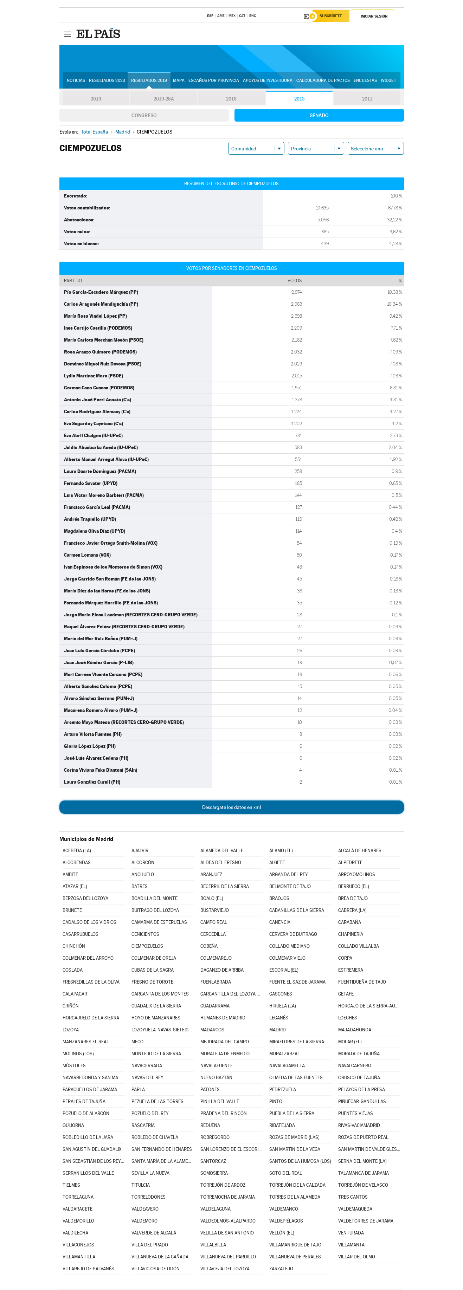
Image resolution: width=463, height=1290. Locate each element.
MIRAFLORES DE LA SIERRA (296, 1042)
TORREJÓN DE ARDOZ (222, 1186)
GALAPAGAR (75, 995)
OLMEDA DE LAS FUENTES (296, 1078)
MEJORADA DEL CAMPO (224, 1042)
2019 (96, 100)
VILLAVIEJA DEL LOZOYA (225, 1269)
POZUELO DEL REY (150, 1114)
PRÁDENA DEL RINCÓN (223, 1114)
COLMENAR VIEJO (287, 959)
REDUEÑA (210, 1126)
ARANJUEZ (211, 875)
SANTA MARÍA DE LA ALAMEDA (162, 1162)
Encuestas (365, 81)
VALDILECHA (75, 1234)
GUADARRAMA (215, 1007)
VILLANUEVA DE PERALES (295, 1257)
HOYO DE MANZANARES (155, 1019)
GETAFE (346, 995)
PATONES (210, 1090)
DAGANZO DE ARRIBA (222, 971)
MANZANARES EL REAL (86, 1042)
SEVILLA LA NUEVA (150, 1174)
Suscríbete (332, 16)
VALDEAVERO (145, 1210)
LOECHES (347, 1019)
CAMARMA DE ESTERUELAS (159, 923)
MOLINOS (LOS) (78, 1054)
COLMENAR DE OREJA (153, 959)
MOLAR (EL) (350, 1042)
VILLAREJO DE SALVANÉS (88, 1269)
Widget (388, 81)
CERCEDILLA (213, 935)
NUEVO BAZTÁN (216, 1078)
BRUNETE (72, 911)
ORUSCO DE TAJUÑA (359, 1078)
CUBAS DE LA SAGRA (152, 971)
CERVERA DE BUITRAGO (293, 935)
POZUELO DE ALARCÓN (86, 1114)
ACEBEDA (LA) (77, 851)
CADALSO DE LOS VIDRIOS (89, 923)
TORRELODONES (148, 1198)
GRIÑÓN (71, 1007)
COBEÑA (209, 947)
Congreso (144, 116)
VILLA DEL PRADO (149, 1246)
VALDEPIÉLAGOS (286, 1222)
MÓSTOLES (74, 1066)
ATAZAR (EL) (75, 887)
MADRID (277, 1030)
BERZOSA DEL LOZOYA (85, 899)
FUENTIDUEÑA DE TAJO (362, 983)
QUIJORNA (73, 1126)
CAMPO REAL (213, 923)
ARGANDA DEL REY (288, 875)
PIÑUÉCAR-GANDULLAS (362, 1102)
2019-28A (163, 100)
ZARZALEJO (281, 1269)
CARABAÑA (349, 923)
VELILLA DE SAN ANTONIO (227, 1234)
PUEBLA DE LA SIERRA (291, 1114)
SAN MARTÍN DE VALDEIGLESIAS (369, 1150)
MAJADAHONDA (354, 1030)
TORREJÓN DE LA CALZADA (297, 1186)
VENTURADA (351, 1234)
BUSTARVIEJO (214, 911)
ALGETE (277, 863)
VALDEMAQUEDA (355, 1210)
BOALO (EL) (211, 899)
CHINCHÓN (74, 947)
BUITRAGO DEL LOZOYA (155, 911)
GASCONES (280, 995)
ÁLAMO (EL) (281, 851)
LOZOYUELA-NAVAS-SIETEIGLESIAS (162, 1030)
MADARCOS (212, 1030)
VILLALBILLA (213, 1246)
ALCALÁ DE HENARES (359, 851)
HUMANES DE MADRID (222, 1019)
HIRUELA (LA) (282, 1007)
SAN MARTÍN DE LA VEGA (294, 1150)
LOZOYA (71, 1030)
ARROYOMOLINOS (356, 875)
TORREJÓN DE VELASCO (363, 1186)
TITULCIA (140, 1186)
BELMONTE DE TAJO (290, 887)
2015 (299, 100)
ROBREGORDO (215, 1138)
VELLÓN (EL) (281, 1234)
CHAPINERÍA (350, 935)
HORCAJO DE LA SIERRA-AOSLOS (369, 1007)
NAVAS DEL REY (147, 1078)
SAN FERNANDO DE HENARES (161, 1150)
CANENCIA (279, 923)
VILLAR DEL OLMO (356, 1257)
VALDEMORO (144, 1222)
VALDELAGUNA (215, 1210)
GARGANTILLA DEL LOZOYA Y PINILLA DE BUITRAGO (231, 995)
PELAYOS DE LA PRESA (361, 1090)
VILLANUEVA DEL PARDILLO (228, 1257)
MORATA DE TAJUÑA (359, 1054)
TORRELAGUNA (78, 1198)
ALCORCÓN (142, 863)
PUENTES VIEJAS (355, 1114)
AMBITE (70, 875)
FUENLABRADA (215, 983)
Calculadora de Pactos (323, 81)
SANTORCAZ (213, 1162)
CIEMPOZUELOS (147, 947)
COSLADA (73, 971)
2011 (367, 100)
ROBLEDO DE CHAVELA (154, 1138)
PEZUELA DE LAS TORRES (157, 1102)
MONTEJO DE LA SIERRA (156, 1054)
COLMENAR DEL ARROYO (88, 959)
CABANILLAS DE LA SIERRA (296, 911)
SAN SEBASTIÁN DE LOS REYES (93, 1162)
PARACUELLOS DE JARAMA (90, 1090)
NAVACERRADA (146, 1066)
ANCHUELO (142, 875)
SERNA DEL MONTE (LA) (362, 1162)
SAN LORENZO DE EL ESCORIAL (231, 1150)
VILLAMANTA (351, 1246)
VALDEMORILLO (78, 1222)
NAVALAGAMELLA (287, 1066)
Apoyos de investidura (267, 81)
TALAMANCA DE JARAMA (363, 1174)
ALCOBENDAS (77, 863)
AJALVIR (139, 851)
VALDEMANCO (283, 1210)
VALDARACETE (77, 1210)
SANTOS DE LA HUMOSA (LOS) (300, 1162)
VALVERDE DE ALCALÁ (153, 1234)
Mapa (179, 81)
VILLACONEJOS (78, 1246)
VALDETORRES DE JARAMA (365, 1222)
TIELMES (71, 1186)
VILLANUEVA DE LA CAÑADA (159, 1257)
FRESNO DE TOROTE (152, 983)
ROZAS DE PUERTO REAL (363, 1138)
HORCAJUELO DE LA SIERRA (91, 1019)
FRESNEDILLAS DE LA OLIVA (91, 983)
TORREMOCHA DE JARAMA (227, 1198)
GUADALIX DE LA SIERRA (156, 1007)
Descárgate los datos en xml (231, 808)
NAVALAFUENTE (216, 1066)
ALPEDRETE (350, 863)
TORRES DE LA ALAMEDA (294, 1198)
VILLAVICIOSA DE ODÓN (155, 1269)
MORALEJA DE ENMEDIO (225, 1054)
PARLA (138, 1090)
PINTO (275, 1102)
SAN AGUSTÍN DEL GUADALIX (92, 1150)
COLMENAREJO (216, 959)
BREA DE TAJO (353, 899)
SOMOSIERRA (214, 1174)
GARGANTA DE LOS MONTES (160, 995)
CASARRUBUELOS (80, 935)
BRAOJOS (279, 899)
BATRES (139, 887)
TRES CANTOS (353, 1198)
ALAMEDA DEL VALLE (221, 851)
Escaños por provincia (213, 81)
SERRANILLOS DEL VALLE (88, 1174)
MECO (137, 1042)
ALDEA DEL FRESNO (220, 863)
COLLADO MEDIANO (289, 947)
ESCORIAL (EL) (283, 971)
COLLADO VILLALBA (358, 947)
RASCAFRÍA (143, 1126)
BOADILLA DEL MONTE (154, 899)
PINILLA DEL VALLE (219, 1102)
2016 (231, 100)
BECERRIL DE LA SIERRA (224, 887)
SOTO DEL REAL (285, 1174)
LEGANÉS (278, 1019)
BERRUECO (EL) (353, 887)
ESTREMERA (350, 971)
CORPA (345, 959)
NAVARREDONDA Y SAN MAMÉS (93, 1078)
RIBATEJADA (282, 1126)
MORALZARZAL (284, 1054)
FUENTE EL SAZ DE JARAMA (297, 983)
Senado (319, 116)
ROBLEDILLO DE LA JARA (88, 1138)
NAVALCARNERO (354, 1066)
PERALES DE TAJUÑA (84, 1102)
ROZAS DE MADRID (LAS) (294, 1138)
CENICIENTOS (145, 935)
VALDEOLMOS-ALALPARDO (228, 1222)
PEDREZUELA (282, 1090)
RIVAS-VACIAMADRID (359, 1126)
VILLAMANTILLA (79, 1257)
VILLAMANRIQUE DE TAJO (295, 1246)
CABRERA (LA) (352, 911)
